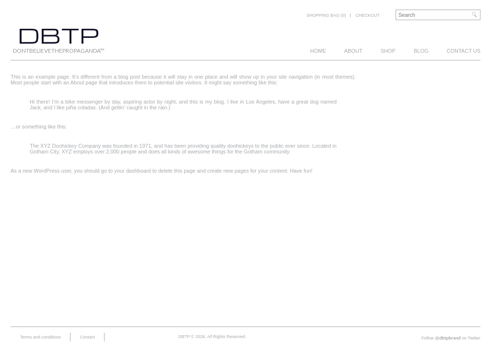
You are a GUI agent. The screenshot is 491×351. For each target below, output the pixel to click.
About (353, 51)
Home (318, 51)
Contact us (464, 51)
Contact (87, 337)
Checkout (367, 15)
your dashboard (132, 171)
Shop (388, 51)
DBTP (58, 34)
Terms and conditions (40, 337)
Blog (421, 51)
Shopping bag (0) (326, 15)
